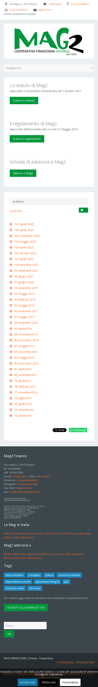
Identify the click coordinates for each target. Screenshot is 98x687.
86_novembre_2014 (26, 340)
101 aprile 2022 (24, 259)
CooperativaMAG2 (79, 4)
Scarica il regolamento (27, 139)
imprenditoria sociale (18, 581)
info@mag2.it (55, 4)
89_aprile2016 (23, 328)
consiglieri (34, 575)
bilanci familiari (14, 575)
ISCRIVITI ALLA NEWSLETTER (25, 607)
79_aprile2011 (23, 381)
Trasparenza (46, 658)
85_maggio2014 (24, 346)
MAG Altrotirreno (25, 537)
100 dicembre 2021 (26, 265)
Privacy (33, 658)
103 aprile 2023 (24, 247)
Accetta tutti (27, 682)
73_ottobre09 (22, 415)
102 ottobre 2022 (25, 253)
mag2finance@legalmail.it (24, 492)
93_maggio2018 (24, 305)
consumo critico (15, 588)
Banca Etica (34, 558)
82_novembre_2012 (26, 363)
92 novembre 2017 (26, 311)
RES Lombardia (75, 554)
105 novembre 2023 (27, 236)
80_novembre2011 (26, 375)
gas (66, 581)
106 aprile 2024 (24, 230)
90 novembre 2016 (26, 323)
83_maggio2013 (24, 357)
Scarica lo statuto (24, 100)
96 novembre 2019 (26, 288)
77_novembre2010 (26, 392)
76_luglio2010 (22, 398)
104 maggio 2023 (25, 241)
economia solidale (69, 575)
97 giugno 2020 (24, 282)
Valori (23, 558)
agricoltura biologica (47, 581)
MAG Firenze (70, 533)
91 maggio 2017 (24, 317)
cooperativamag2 (26, 484)
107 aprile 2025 (24, 224)
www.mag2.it (43, 476)
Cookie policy (65, 662)
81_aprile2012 (23, 369)
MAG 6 (58, 533)
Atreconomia (11, 558)
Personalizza (70, 682)
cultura (49, 575)
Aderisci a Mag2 (23, 173)
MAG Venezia (28, 533)
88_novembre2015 (26, 334)
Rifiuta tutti (49, 682)
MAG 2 (41, 533)
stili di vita (34, 588)
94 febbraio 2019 (25, 299)
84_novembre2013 (26, 352)
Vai (9, 634)
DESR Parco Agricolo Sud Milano (31, 554)
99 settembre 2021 (26, 270)
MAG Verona (11, 533)
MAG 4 (49, 533)
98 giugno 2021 (24, 276)
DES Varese (58, 554)
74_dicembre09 (23, 410)
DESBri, (8, 554)
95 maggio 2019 (24, 294)
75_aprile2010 (23, 404)
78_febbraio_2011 (25, 386)
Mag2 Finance (45, 9)
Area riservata (85, 662)
